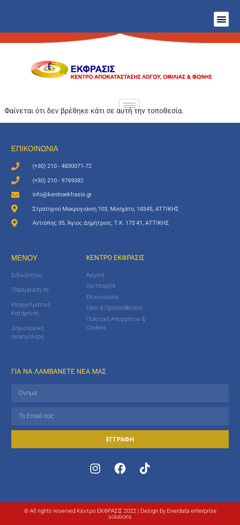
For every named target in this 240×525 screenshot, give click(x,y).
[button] (221, 19)
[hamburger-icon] (129, 105)
